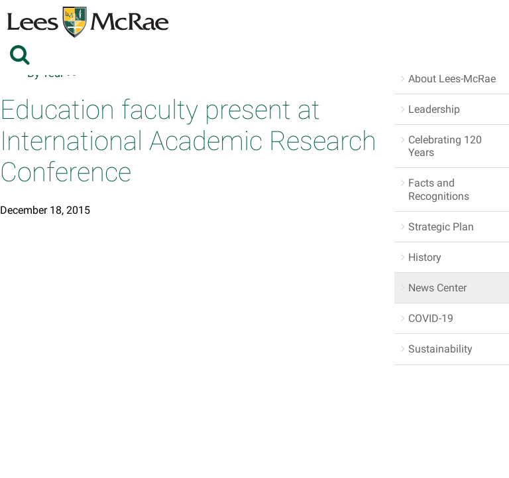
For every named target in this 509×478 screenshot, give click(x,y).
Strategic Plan (441, 226)
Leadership (434, 109)
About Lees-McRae (452, 78)
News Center (437, 287)
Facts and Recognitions (438, 189)
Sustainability (440, 349)
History (424, 257)
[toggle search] (21, 54)
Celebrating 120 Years (445, 146)
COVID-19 (430, 318)
